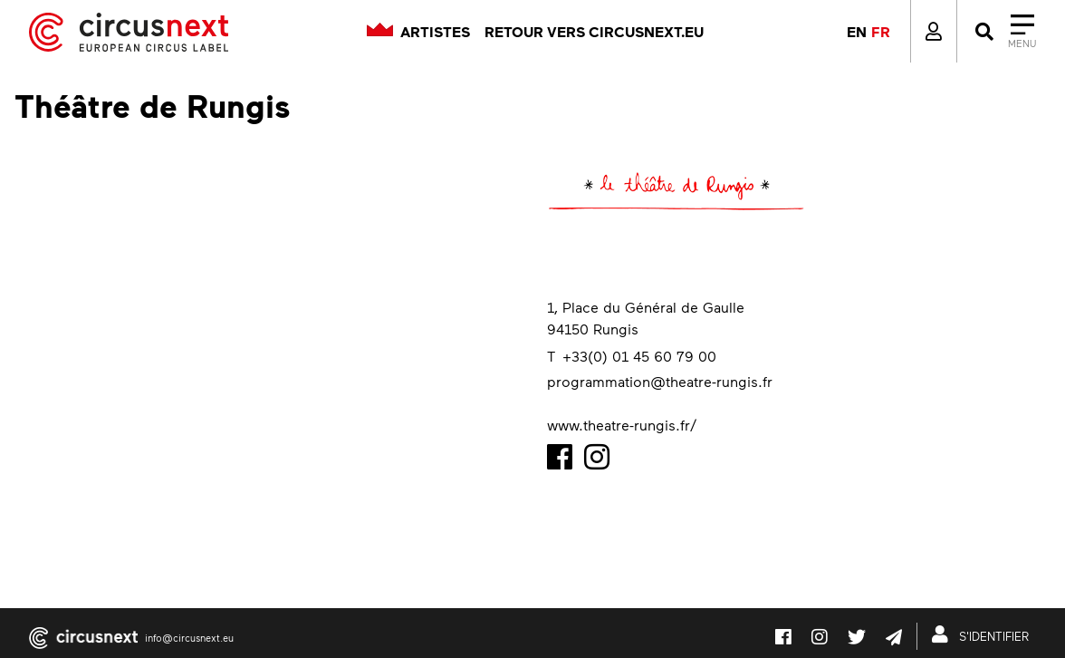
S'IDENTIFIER (984, 634)
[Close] (1004, 32)
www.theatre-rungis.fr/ (621, 424)
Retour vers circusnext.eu (594, 32)
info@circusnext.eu (189, 637)
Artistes (435, 32)
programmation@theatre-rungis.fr (659, 381)
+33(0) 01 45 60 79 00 (639, 355)
